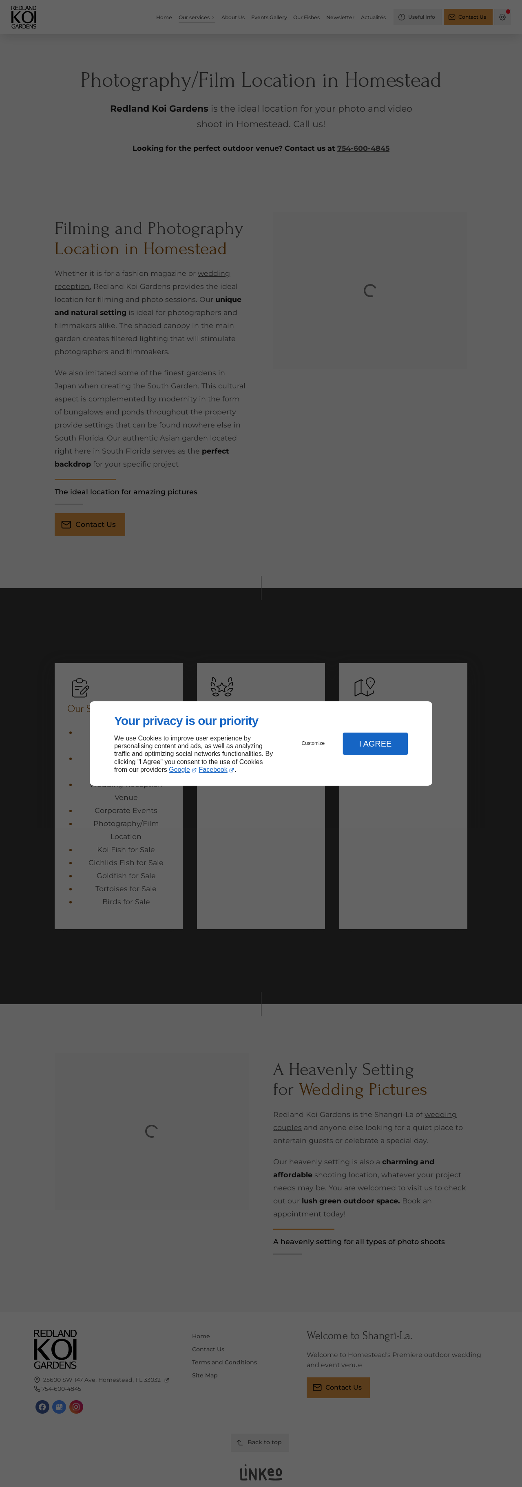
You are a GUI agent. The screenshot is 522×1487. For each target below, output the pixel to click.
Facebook (213, 769)
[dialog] (261, 743)
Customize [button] (313, 743)
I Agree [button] (375, 743)
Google (179, 769)
